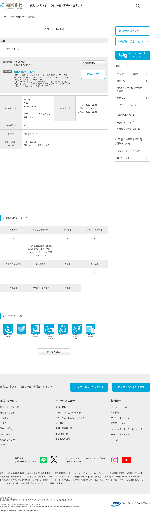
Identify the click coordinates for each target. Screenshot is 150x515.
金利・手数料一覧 (64, 428)
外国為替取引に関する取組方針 (128, 477)
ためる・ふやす (7, 412)
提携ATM (121, 98)
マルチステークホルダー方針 (106, 480)
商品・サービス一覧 (9, 407)
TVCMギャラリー (119, 423)
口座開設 (60, 423)
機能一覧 (121, 81)
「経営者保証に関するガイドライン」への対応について (48, 477)
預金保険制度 (95, 477)
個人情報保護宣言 (117, 473)
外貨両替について (125, 114)
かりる (3, 423)
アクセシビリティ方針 (9, 483)
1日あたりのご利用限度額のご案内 (130, 89)
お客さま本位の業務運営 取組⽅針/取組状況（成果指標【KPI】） (26, 473)
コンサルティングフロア (128, 151)
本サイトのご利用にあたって (132, 480)
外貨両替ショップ (125, 122)
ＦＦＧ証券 (116, 440)
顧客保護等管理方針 (63, 473)
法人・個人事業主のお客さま (66, 5)
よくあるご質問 (63, 439)
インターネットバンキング (89, 387)
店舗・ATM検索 (17, 17)
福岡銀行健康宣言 (57, 483)
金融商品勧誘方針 (133, 473)
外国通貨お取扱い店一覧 (128, 129)
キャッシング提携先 (126, 104)
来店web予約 (93, 74)
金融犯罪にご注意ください (130, 41)
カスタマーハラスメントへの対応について (90, 473)
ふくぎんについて (119, 407)
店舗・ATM (61, 407)
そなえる (4, 418)
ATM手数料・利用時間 (127, 74)
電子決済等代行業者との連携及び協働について (73, 480)
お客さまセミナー (8, 440)
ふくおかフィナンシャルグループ (126, 429)
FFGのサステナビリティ (122, 434)
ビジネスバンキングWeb (131, 387)
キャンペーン (6, 434)
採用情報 (115, 412)
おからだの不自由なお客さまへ (70, 418)
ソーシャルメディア (120, 418)
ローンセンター (124, 158)
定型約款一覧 (62, 434)
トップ (3, 17)
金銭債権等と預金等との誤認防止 (33, 483)
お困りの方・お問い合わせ (68, 412)
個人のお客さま (38, 5)
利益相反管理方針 (80, 477)
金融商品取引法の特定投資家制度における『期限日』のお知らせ (26, 480)
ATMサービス (123, 66)
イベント (4, 445)
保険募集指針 (108, 477)
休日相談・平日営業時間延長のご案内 (129, 141)
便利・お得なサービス (10, 428)
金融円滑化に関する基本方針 (11, 477)
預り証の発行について (128, 31)
